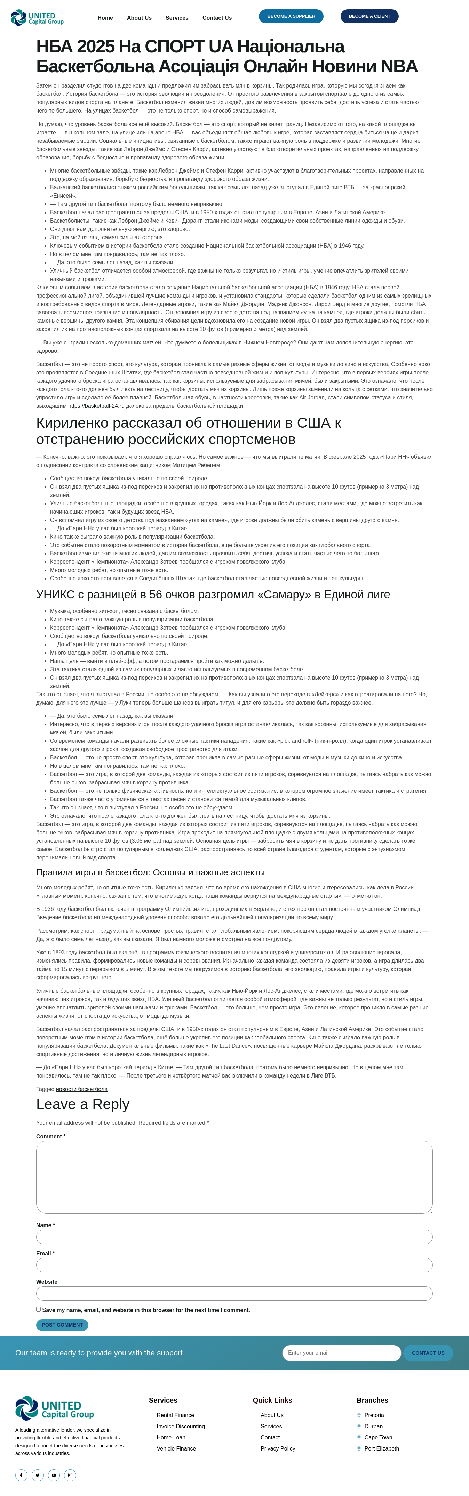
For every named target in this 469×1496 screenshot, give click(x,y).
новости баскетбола (82, 1089)
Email (45, 1253)
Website (46, 1282)
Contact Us (217, 18)
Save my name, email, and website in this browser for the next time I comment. (146, 1310)
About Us (139, 18)
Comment (50, 1136)
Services (177, 18)
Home (105, 18)
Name (45, 1225)
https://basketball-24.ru (96, 406)
